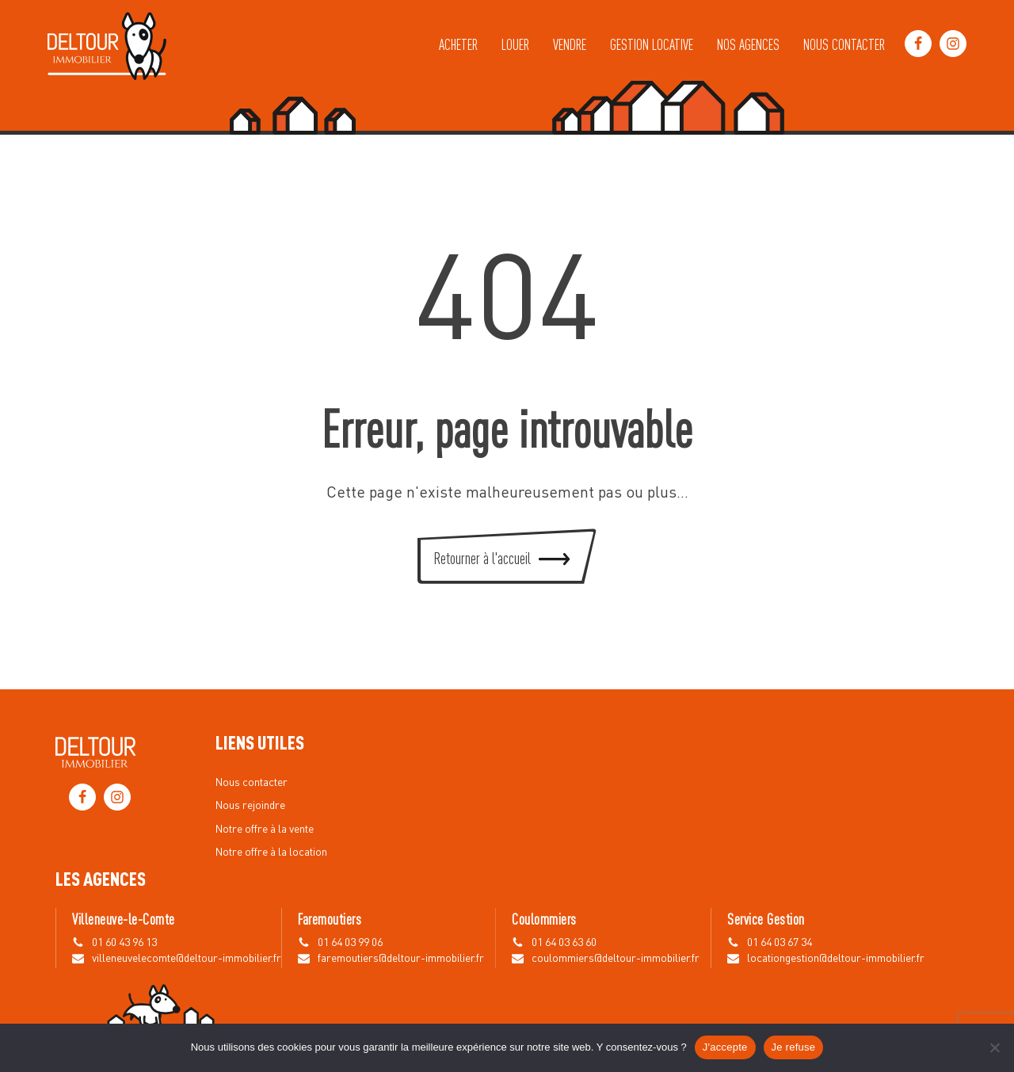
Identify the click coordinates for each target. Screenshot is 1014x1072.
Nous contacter (844, 43)
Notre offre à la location (271, 852)
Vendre (569, 43)
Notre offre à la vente (264, 829)
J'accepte (725, 1047)
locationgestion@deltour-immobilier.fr (835, 958)
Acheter (458, 43)
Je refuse (794, 1047)
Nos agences (748, 43)
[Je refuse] (994, 1047)
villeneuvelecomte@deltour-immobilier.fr (186, 958)
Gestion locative (651, 43)
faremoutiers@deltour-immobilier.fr (401, 958)
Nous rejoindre (250, 805)
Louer (515, 43)
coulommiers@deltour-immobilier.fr (616, 958)
